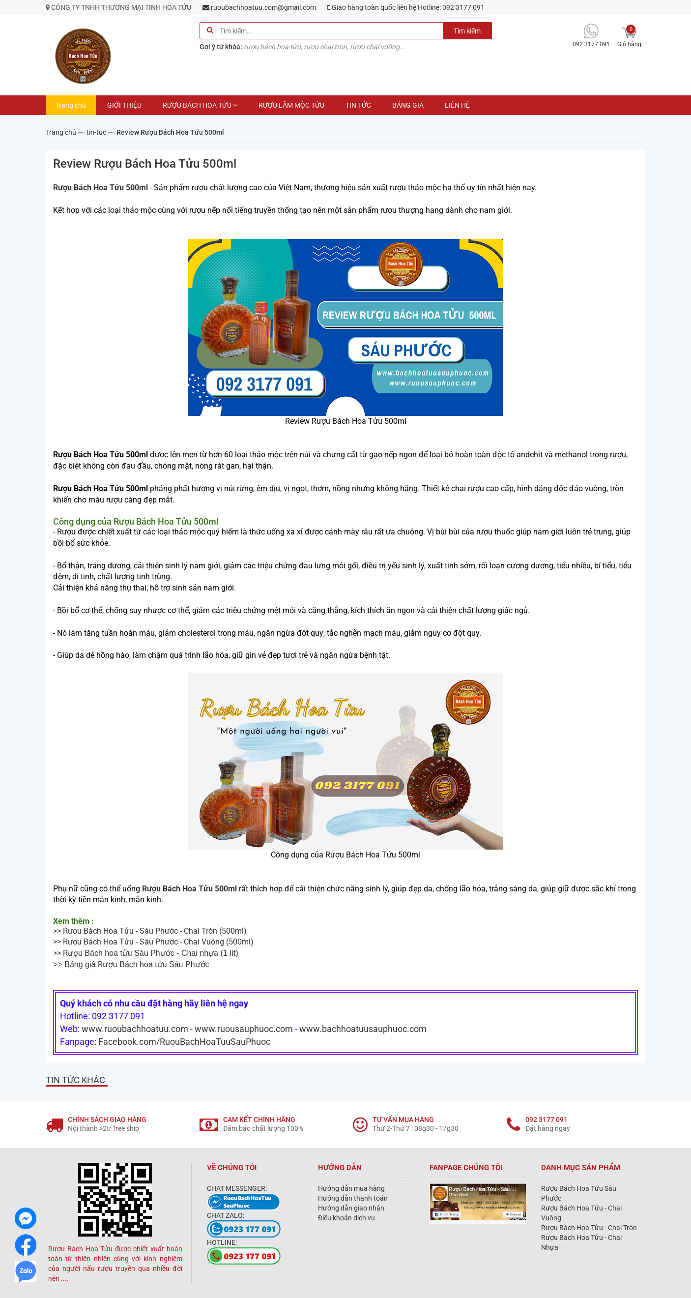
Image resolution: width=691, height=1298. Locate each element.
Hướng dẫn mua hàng (351, 1188)
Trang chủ (71, 105)
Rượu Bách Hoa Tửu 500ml (101, 187)
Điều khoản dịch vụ (346, 1218)
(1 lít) (153, 953)
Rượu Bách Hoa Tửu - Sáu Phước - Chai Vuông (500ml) (158, 941)
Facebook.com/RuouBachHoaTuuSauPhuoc (184, 1041)
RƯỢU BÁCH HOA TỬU (200, 105)
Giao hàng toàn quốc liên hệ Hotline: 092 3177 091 (406, 7)
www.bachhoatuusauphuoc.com (363, 1029)
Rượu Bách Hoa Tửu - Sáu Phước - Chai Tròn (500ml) (155, 931)
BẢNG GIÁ (408, 105)
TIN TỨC (358, 105)
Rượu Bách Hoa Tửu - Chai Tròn (589, 1228)
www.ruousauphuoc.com (244, 1029)
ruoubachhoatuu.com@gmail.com (259, 7)
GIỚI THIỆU (124, 105)
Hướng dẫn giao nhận (351, 1208)
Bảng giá (81, 964)
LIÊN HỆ (457, 105)
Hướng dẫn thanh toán (353, 1198)
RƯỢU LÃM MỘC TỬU (291, 105)
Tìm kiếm (467, 31)
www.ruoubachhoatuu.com (135, 1029)
